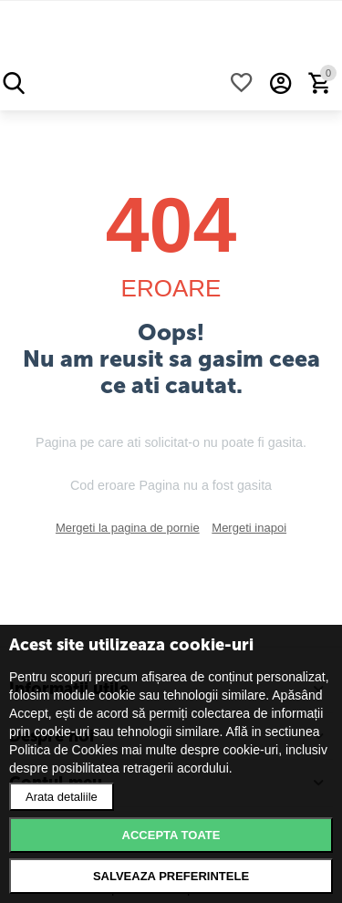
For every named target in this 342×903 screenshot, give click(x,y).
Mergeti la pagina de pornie (128, 528)
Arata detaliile (62, 797)
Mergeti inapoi (249, 528)
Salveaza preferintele (171, 876)
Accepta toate (171, 835)
